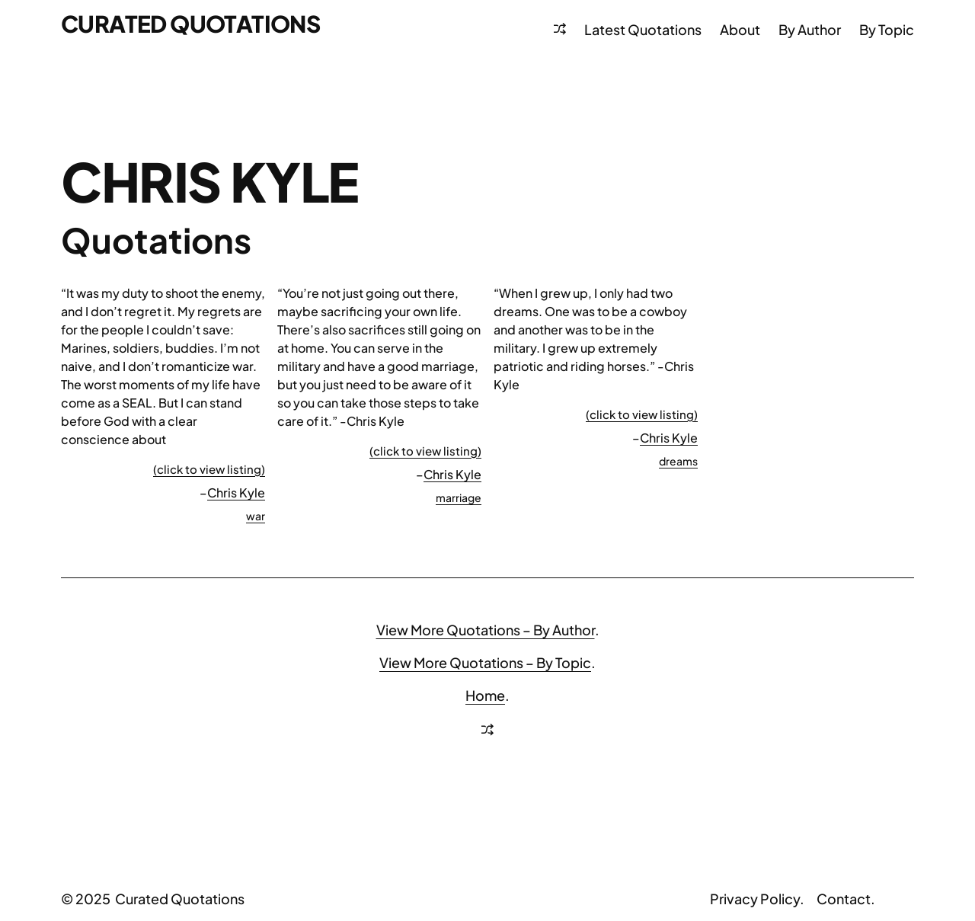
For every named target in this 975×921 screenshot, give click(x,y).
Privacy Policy (755, 898)
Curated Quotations (190, 23)
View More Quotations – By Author (485, 629)
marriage (458, 497)
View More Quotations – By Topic (485, 662)
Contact (844, 898)
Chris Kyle (236, 492)
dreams (678, 461)
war (255, 516)
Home (485, 695)
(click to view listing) (209, 469)
